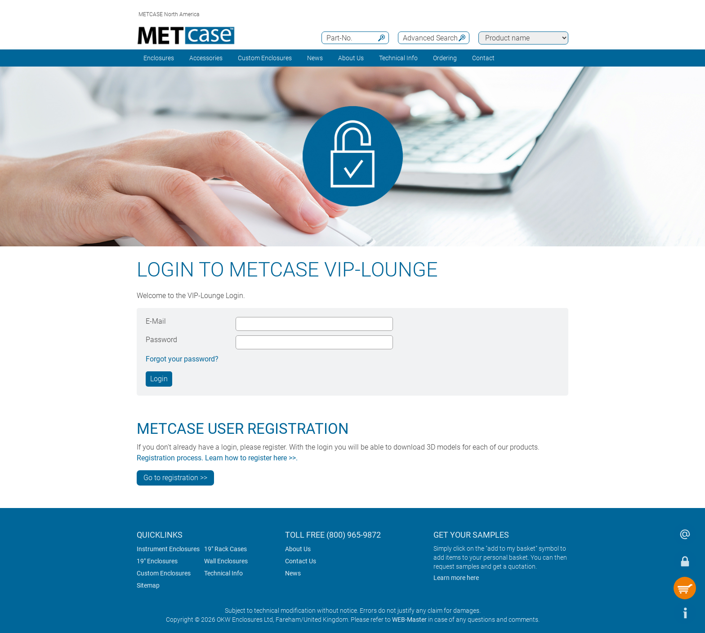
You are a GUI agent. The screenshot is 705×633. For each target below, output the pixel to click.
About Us (298, 549)
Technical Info (223, 573)
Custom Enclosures (265, 58)
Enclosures (158, 58)
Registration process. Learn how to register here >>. (217, 458)
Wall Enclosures (226, 561)
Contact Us (300, 561)
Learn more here (456, 577)
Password (161, 339)
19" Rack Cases (225, 549)
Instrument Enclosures (168, 549)
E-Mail (156, 321)
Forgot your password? (182, 359)
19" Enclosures (157, 561)
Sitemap (148, 585)
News (315, 58)
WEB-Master (409, 619)
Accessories (206, 58)
